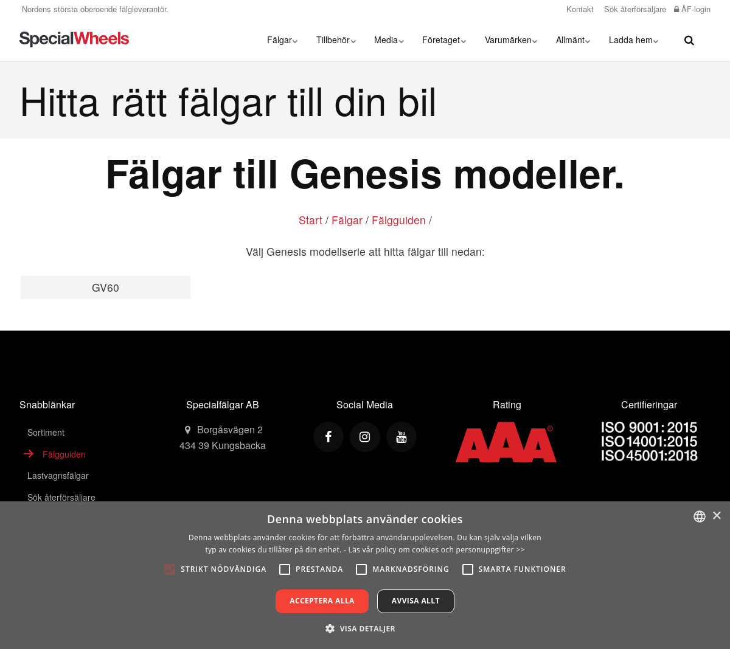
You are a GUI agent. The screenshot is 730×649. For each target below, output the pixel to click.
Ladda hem (634, 39)
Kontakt (579, 9)
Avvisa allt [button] (416, 601)
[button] (365, 628)
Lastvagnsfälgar (58, 475)
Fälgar (283, 39)
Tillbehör (336, 39)
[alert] (365, 575)
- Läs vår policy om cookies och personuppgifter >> (434, 549)
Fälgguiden (399, 219)
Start (310, 219)
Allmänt (573, 39)
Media (390, 39)
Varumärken (511, 39)
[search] (689, 39)
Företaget (445, 39)
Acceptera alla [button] (322, 601)
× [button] (716, 516)
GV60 (105, 287)
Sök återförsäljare (634, 9)
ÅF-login (692, 9)
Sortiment (45, 432)
